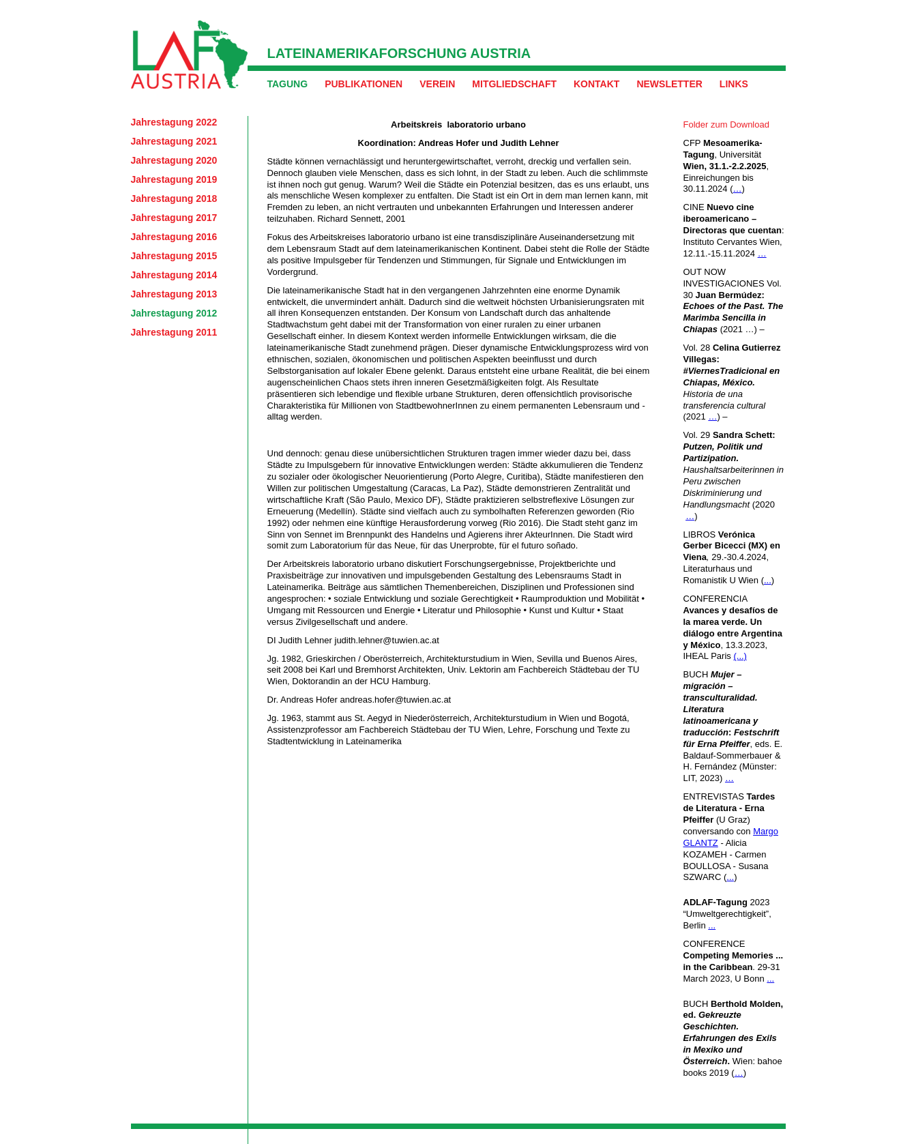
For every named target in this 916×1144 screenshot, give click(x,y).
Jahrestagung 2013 (174, 294)
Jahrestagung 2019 (174, 179)
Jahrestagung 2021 (174, 141)
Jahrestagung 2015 (174, 255)
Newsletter (669, 83)
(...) (740, 656)
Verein (437, 83)
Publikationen (363, 83)
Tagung (287, 83)
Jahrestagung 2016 (174, 236)
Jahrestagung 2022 (174, 122)
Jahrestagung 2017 (174, 217)
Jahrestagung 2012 (174, 313)
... (767, 580)
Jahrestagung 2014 (174, 274)
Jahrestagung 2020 (174, 160)
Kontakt (596, 83)
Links (734, 83)
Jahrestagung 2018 (174, 198)
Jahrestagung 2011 (174, 332)
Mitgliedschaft (514, 83)
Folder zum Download (726, 124)
